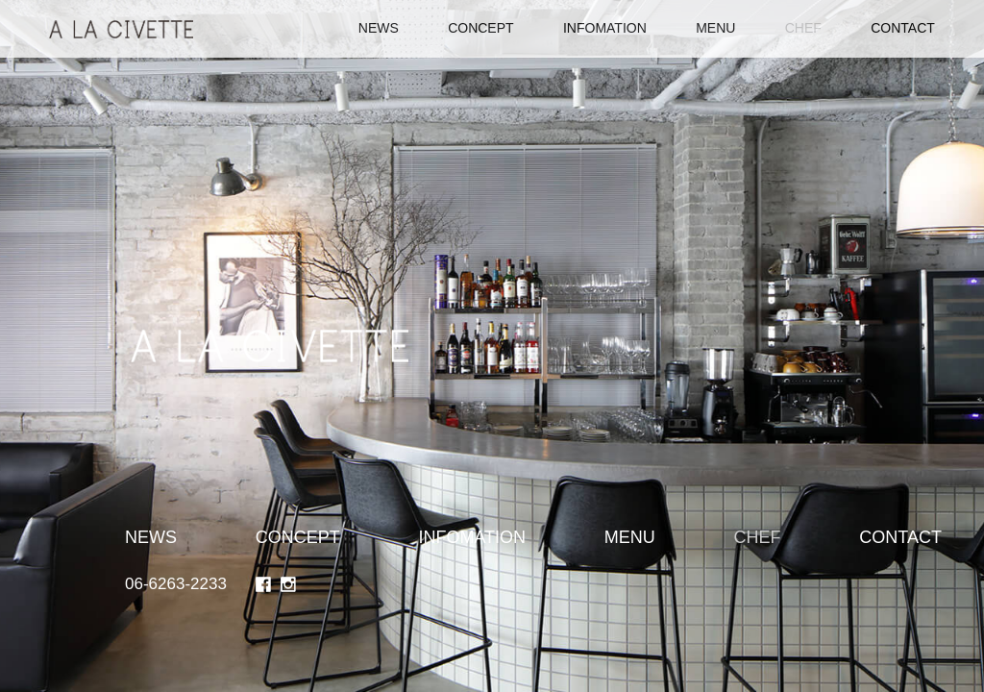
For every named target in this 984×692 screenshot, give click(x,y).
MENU (715, 28)
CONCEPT (480, 28)
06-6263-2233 (176, 584)
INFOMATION (605, 28)
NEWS (378, 28)
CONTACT (903, 28)
